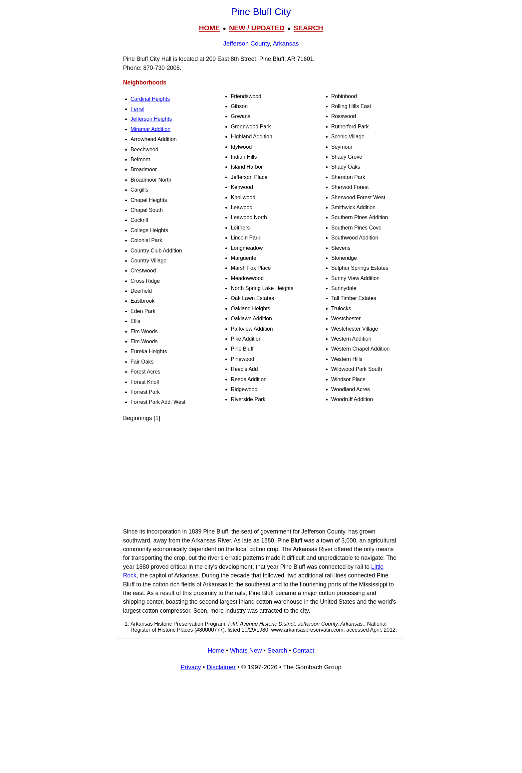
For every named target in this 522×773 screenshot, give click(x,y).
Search (277, 650)
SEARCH (308, 28)
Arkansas (286, 43)
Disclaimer (221, 667)
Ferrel (137, 109)
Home (216, 650)
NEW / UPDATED (256, 28)
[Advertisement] (261, 475)
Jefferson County (246, 43)
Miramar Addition (150, 129)
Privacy (190, 667)
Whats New (246, 650)
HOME (209, 28)
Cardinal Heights (150, 99)
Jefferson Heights (151, 119)
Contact (303, 650)
